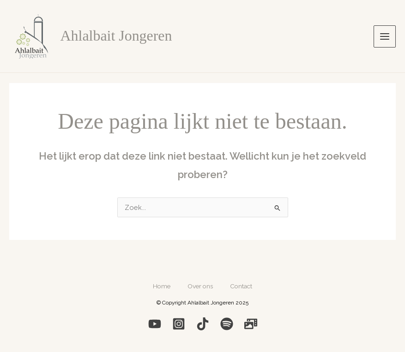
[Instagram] (178, 322)
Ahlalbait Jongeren (116, 36)
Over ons (200, 285)
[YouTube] (154, 322)
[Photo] (250, 322)
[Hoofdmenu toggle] (385, 36)
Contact (242, 285)
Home (160, 285)
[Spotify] (226, 322)
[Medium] (202, 322)
